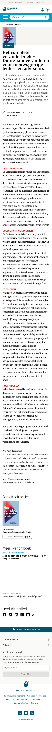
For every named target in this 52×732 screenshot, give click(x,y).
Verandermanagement (13, 24)
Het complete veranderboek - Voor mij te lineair (24, 557)
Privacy (16, 699)
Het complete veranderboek (17, 532)
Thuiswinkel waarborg (14, 696)
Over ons (34, 703)
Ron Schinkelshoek (12, 112)
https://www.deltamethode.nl (16, 479)
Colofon (8, 699)
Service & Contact (21, 703)
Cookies (24, 699)
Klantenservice (26, 639)
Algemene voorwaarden (36, 696)
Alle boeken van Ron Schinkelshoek (19, 482)
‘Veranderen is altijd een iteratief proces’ (22, 596)
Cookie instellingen (38, 699)
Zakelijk (26, 645)
